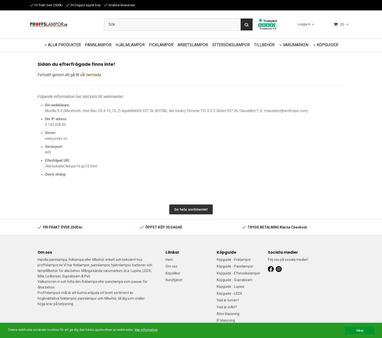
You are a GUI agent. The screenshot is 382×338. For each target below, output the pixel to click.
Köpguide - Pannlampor (235, 266)
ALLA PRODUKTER (64, 45)
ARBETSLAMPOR (193, 45)
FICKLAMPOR (161, 45)
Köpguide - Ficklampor (234, 260)
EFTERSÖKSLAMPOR (231, 45)
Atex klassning (228, 314)
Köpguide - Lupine (230, 287)
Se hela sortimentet (191, 209)
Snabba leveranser (119, 5)
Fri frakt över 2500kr (46, 5)
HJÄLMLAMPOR (130, 45)
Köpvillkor (173, 273)
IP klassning (226, 320)
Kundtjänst (174, 280)
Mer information (147, 330)
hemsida (93, 75)
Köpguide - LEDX (229, 293)
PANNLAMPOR (98, 45)
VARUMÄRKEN (295, 45)
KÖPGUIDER (327, 45)
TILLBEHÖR (264, 45)
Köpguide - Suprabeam (235, 280)
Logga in (304, 24)
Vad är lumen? (228, 300)
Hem (169, 260)
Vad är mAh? (227, 307)
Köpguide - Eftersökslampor (238, 273)
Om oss (171, 266)
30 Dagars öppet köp (83, 5)
